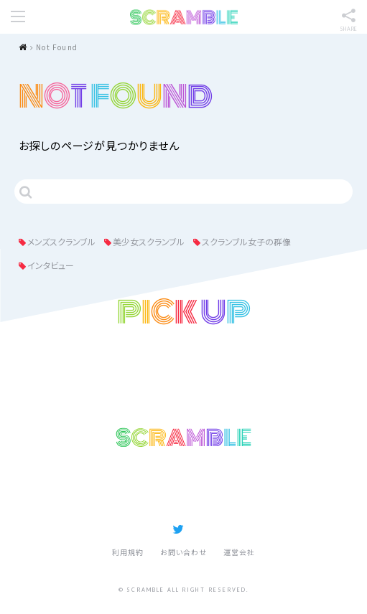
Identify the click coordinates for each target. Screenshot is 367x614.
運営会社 (239, 552)
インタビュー (50, 265)
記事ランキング (128, 488)
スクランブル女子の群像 (246, 241)
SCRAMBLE (184, 17)
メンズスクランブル (61, 241)
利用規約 (128, 552)
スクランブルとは (239, 488)
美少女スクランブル (149, 241)
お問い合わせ (183, 552)
